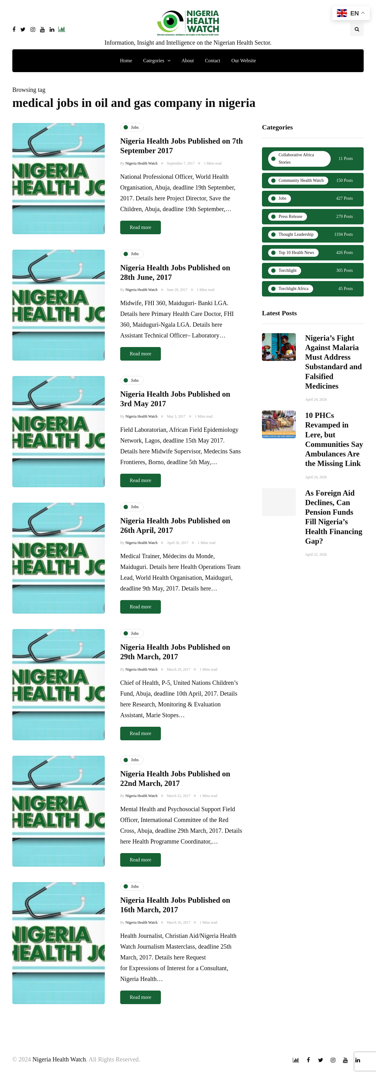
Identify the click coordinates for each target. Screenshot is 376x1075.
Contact (212, 60)
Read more (140, 227)
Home (126, 60)
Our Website (243, 60)
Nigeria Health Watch (141, 163)
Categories (153, 60)
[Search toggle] (357, 29)
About (188, 60)
